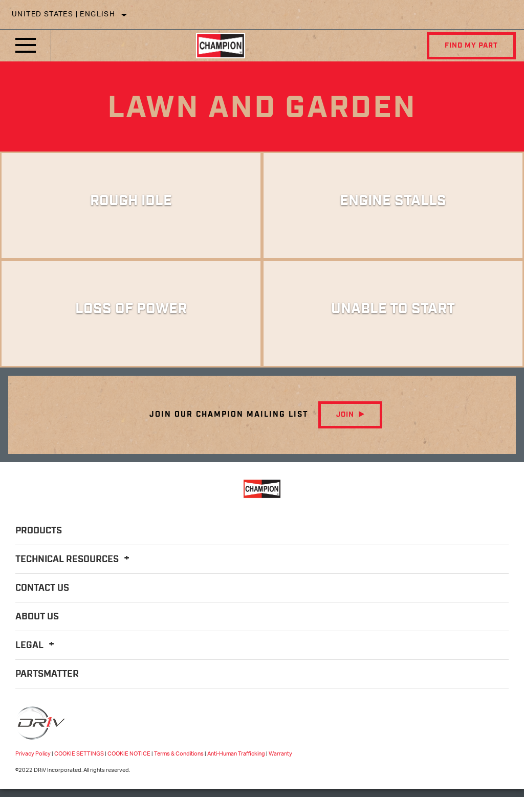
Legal (36, 645)
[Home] (220, 45)
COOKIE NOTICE (128, 753)
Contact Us (42, 588)
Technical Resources (74, 559)
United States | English (63, 15)
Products (38, 530)
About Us (37, 616)
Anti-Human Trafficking (236, 753)
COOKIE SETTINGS (79, 753)
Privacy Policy (33, 753)
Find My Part (471, 45)
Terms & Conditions (179, 753)
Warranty (280, 753)
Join (345, 414)
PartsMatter (47, 674)
